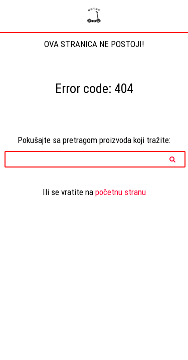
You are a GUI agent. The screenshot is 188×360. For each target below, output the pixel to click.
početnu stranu (120, 192)
